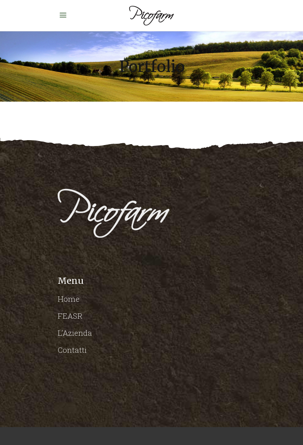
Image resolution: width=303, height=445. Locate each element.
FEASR (70, 316)
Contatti (72, 350)
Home (69, 299)
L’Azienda (75, 333)
